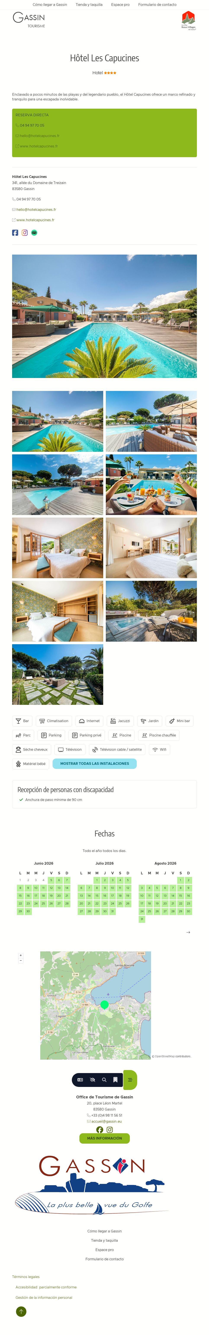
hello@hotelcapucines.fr (39, 136)
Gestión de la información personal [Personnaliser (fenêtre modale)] (44, 1297)
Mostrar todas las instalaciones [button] (94, 763)
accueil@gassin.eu (104, 1121)
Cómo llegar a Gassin (50, 4)
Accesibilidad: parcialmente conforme (46, 1287)
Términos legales (26, 1277)
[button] (188, 932)
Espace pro (120, 4)
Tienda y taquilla (89, 4)
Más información (104, 1138)
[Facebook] (100, 1130)
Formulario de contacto (157, 4)
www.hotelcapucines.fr (39, 146)
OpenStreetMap (165, 1056)
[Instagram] (109, 1130)
